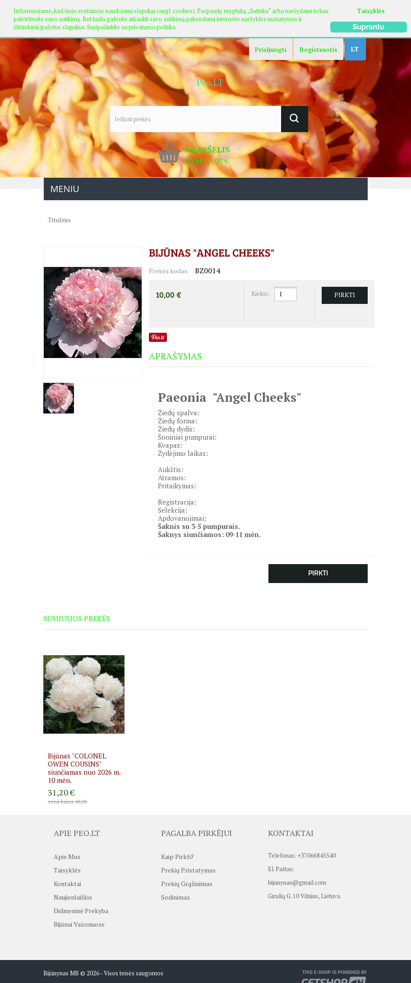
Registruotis (318, 49)
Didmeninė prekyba (81, 910)
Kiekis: (260, 293)
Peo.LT (210, 82)
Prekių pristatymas (188, 870)
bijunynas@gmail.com (297, 879)
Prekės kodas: (169, 270)
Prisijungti (270, 49)
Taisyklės (371, 11)
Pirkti (318, 572)
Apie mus (67, 856)
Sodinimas (175, 897)
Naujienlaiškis (73, 897)
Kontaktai (67, 883)
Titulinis (59, 220)
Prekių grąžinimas (186, 883)
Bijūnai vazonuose (79, 924)
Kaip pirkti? (177, 856)
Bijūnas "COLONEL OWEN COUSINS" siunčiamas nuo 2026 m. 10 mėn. (84, 768)
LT (355, 49)
